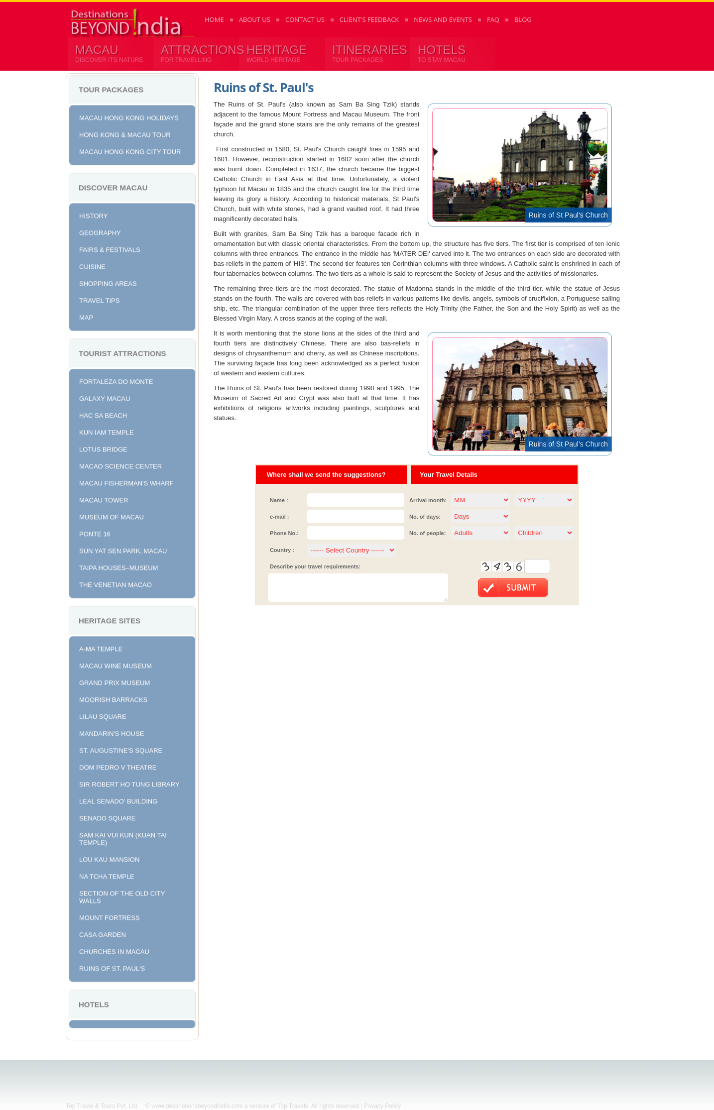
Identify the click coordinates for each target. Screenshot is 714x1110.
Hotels (94, 1003)
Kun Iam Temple (106, 431)
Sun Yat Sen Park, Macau (123, 549)
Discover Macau (113, 186)
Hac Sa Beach (103, 414)
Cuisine (92, 265)
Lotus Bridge (103, 447)
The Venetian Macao (115, 583)
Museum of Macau (111, 515)
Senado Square (107, 816)
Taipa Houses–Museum (118, 566)
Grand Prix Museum (114, 681)
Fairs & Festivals (109, 248)
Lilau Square (102, 715)
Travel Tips (99, 299)
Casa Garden (102, 933)
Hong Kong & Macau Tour (125, 133)
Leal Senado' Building (118, 799)
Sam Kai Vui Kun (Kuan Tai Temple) (123, 837)
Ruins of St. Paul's (112, 967)
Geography (100, 231)
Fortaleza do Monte (116, 380)
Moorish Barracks (113, 698)
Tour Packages (111, 88)
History (93, 214)
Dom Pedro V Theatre (118, 766)
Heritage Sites (109, 619)
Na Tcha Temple (106, 875)
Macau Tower (103, 498)
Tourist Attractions (122, 351)
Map (86, 316)
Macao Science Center (120, 464)
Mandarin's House (111, 732)
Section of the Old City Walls (122, 895)
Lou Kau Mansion (109, 858)
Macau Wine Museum (115, 664)
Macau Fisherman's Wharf (126, 481)
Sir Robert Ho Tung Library (129, 782)
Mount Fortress (109, 916)
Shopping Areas (108, 282)
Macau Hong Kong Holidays (129, 116)
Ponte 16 (95, 532)
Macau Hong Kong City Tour (130, 150)
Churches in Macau (114, 950)
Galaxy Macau (104, 397)
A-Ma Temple (100, 647)
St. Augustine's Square (120, 749)
